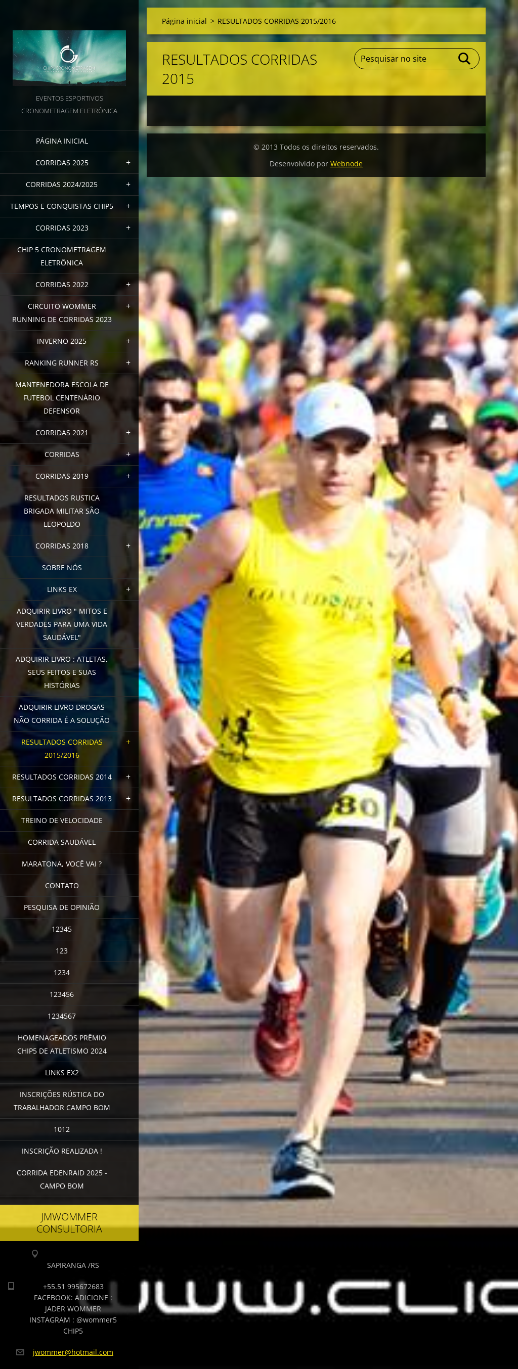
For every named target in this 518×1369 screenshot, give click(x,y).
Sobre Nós (62, 567)
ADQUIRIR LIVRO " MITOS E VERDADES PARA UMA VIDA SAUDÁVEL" (61, 624)
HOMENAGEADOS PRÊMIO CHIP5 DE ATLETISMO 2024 (62, 1044)
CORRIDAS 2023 (62, 228)
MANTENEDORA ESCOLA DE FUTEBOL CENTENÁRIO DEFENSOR (62, 398)
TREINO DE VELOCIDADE (62, 820)
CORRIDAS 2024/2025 (62, 184)
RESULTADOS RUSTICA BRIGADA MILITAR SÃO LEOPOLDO (62, 511)
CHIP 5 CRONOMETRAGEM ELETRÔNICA (61, 256)
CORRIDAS (62, 454)
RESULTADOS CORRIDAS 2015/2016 (62, 748)
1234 (62, 972)
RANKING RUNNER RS (62, 363)
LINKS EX (62, 589)
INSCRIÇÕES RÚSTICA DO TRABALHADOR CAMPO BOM (62, 1100)
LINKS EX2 (62, 1072)
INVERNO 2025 (62, 341)
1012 (62, 1129)
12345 (62, 929)
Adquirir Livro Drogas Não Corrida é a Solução (62, 713)
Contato (62, 885)
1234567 (62, 1016)
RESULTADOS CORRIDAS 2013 (62, 798)
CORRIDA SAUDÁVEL (62, 842)
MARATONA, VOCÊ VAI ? (62, 864)
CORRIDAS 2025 (62, 162)
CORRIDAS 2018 (62, 546)
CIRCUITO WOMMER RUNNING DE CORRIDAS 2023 (62, 312)
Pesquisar (464, 58)
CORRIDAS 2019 (62, 476)
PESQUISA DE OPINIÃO (62, 907)
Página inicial (62, 141)
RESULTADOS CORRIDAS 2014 (62, 777)
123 (62, 950)
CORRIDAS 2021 (62, 432)
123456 (62, 994)
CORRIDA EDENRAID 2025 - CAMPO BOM (62, 1179)
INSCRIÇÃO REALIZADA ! (62, 1151)
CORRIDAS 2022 (62, 284)
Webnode (346, 163)
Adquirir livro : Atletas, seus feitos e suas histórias (62, 672)
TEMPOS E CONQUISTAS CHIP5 (61, 206)
